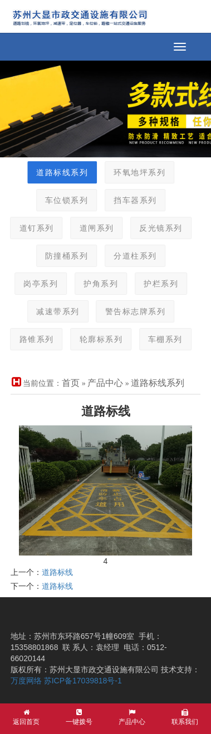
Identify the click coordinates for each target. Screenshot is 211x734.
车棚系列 (161, 339)
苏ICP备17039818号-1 (83, 680)
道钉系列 (32, 228)
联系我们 (184, 717)
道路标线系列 (58, 172)
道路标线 (57, 572)
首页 (71, 383)
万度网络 (26, 680)
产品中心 (105, 383)
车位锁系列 (62, 200)
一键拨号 (79, 717)
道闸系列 (92, 228)
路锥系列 (32, 339)
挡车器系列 (131, 200)
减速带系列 (53, 312)
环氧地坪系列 (135, 172)
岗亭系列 (36, 284)
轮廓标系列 (97, 339)
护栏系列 (156, 284)
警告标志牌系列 (131, 312)
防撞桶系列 (62, 256)
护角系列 (96, 284)
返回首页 (26, 717)
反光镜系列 (156, 228)
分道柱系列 (131, 256)
